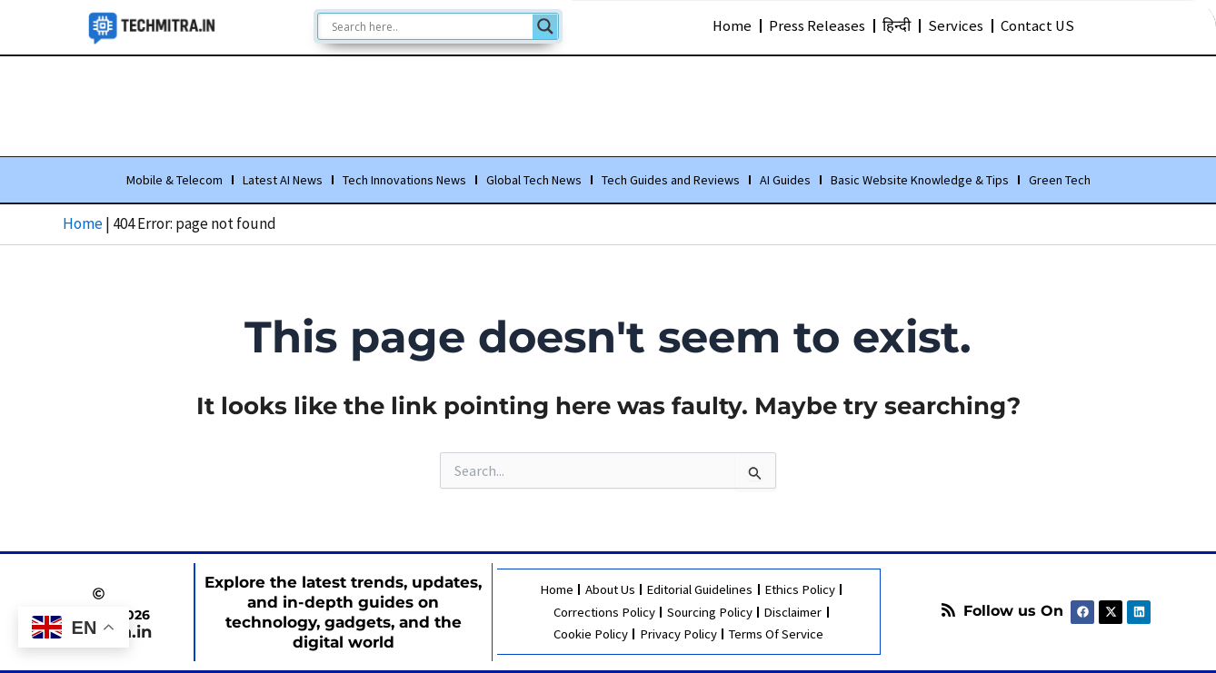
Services (955, 25)
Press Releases (817, 25)
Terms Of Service (775, 633)
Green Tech (1060, 181)
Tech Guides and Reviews (671, 181)
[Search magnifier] (545, 26)
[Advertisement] (608, 103)
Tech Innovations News (404, 181)
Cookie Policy (590, 633)
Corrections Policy (604, 611)
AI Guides (785, 181)
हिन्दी (896, 25)
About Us (609, 590)
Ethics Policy (801, 590)
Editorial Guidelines (700, 590)
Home (732, 25)
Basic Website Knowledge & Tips (920, 181)
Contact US (1038, 25)
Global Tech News (534, 181)
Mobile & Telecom (174, 181)
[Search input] (430, 26)
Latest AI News (283, 181)
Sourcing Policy (710, 611)
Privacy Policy (677, 633)
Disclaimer (793, 611)
